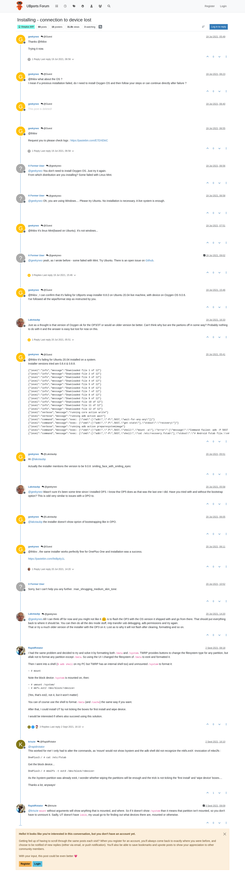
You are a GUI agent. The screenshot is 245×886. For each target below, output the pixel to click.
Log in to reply (218, 26)
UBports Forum (38, 6)
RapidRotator (35, 648)
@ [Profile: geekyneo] (35, 170)
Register (25, 863)
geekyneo (33, 36)
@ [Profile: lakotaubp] (38, 459)
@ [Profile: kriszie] (33, 810)
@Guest (46, 36)
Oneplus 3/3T (26, 27)
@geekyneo (53, 166)
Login (37, 863)
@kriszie (51, 805)
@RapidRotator (46, 741)
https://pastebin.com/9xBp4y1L (46, 558)
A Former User (36, 166)
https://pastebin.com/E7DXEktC (89, 140)
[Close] (224, 834)
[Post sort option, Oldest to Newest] (203, 26)
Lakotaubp (34, 320)
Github (149, 260)
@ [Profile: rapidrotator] (36, 746)
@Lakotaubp (49, 454)
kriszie (31, 741)
